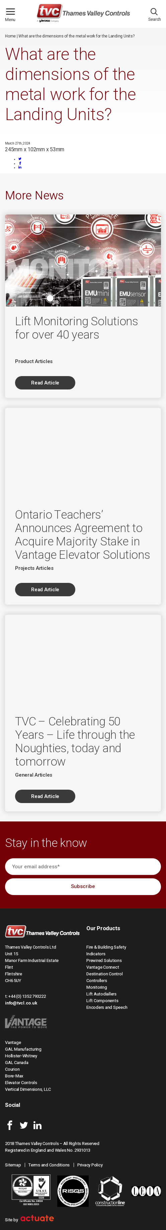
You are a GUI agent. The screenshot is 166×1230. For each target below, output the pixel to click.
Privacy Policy (90, 1165)
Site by (29, 1220)
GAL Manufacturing (23, 1049)
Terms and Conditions (49, 1165)
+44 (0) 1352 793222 (27, 996)
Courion (12, 1069)
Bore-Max (14, 1076)
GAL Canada (16, 1062)
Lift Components (102, 1000)
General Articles (33, 775)
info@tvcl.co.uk (21, 1003)
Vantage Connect (102, 967)
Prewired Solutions (104, 960)
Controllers (96, 980)
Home (10, 36)
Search (154, 16)
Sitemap (13, 1165)
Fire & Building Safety (106, 947)
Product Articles (34, 361)
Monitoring (96, 987)
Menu (13, 16)
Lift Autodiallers (101, 994)
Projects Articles (34, 568)
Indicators (95, 954)
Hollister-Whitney (21, 1056)
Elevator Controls (21, 1082)
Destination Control (104, 974)
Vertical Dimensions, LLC (28, 1089)
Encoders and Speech (106, 1007)
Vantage (13, 1042)
